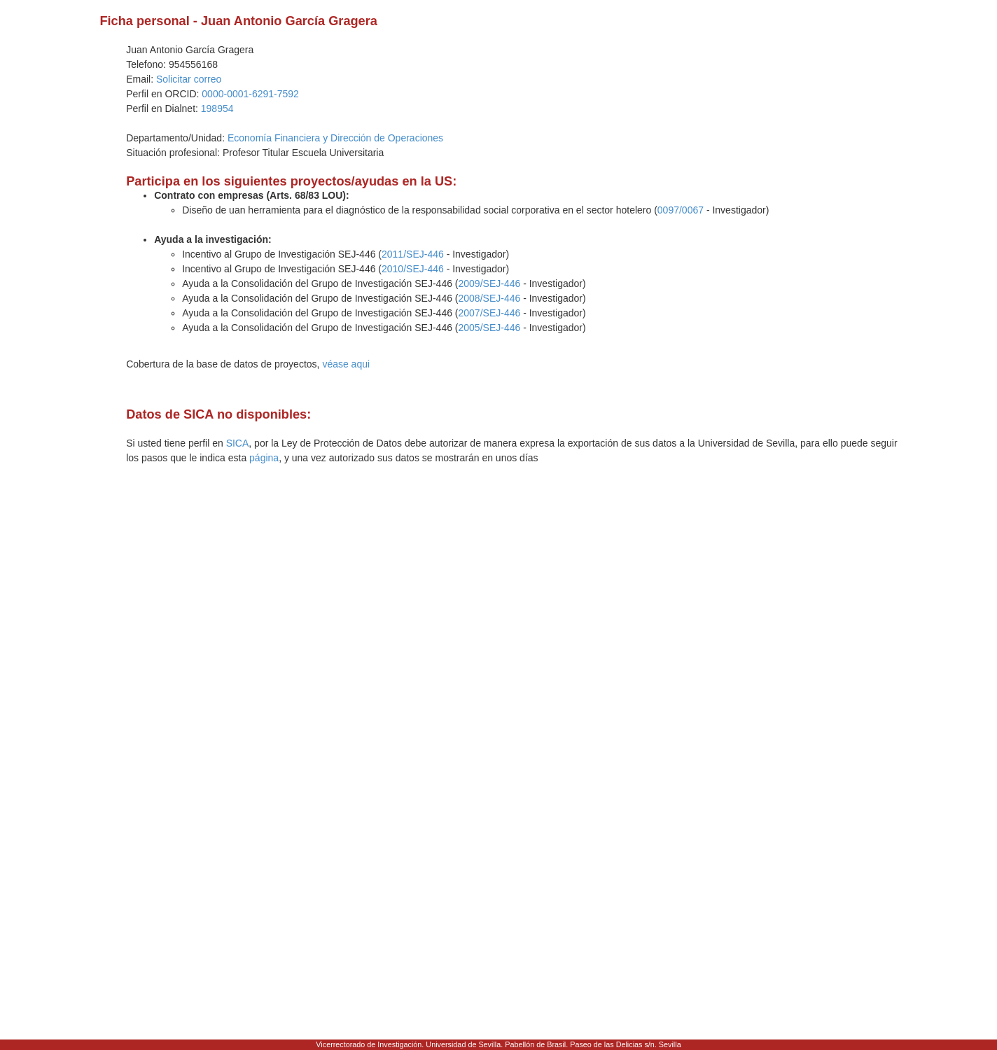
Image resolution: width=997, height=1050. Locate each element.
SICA (237, 443)
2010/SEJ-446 (413, 268)
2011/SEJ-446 (413, 254)
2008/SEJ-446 (490, 298)
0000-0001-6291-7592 (250, 93)
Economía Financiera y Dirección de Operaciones (335, 138)
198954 (217, 108)
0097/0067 (680, 210)
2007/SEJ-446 (490, 312)
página (264, 457)
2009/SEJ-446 (490, 283)
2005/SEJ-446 (490, 327)
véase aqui (346, 364)
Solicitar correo (188, 79)
